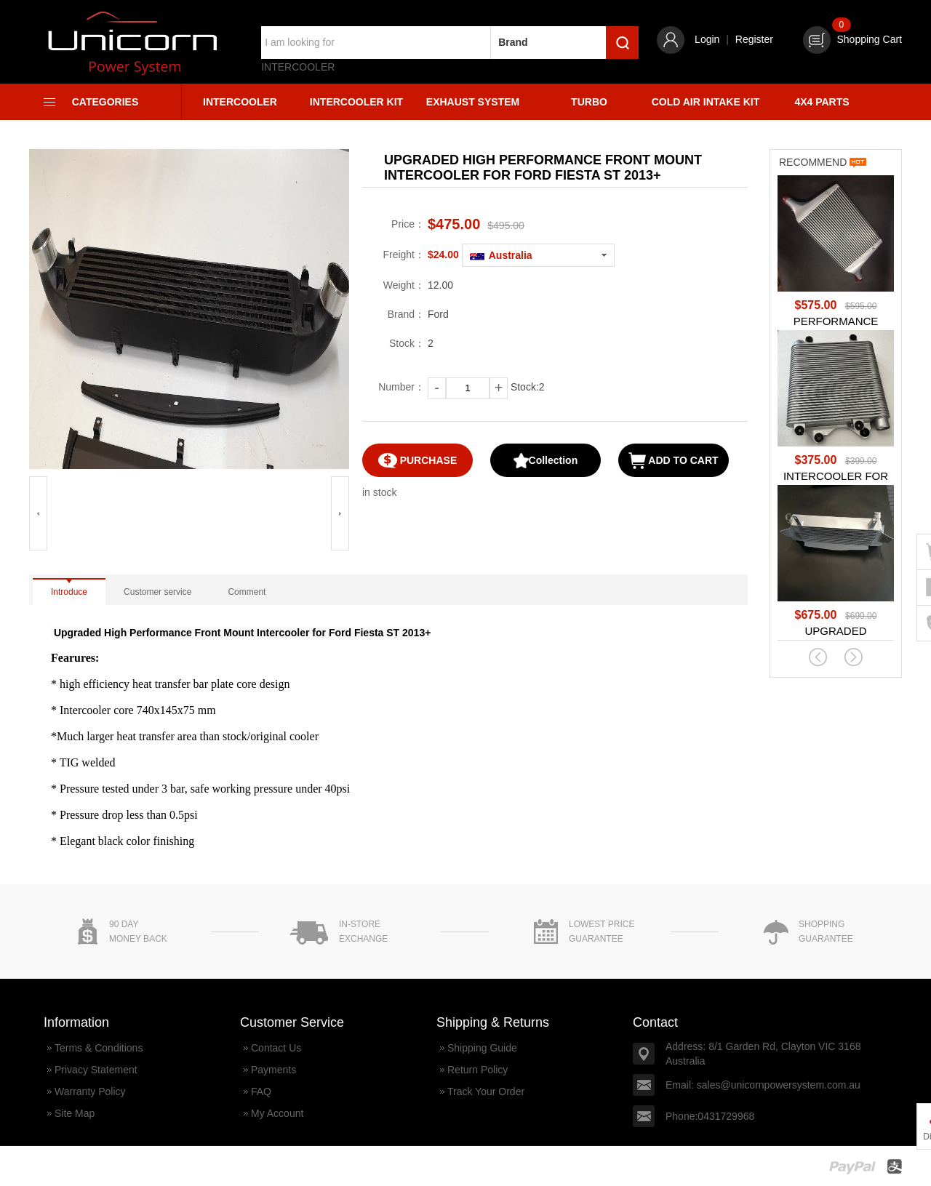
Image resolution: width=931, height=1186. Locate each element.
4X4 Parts (821, 102)
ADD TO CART (673, 460)
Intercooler (298, 67)
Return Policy (477, 1069)
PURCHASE (417, 460)
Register (754, 39)
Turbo (589, 102)
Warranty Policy (90, 1091)
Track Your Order (485, 1091)
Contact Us (276, 1048)
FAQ (261, 1091)
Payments (273, 1069)
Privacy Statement (96, 1069)
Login (707, 39)
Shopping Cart (852, 39)
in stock (379, 492)
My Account (277, 1113)
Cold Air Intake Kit (706, 102)
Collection (546, 460)
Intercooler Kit (356, 102)
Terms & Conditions (99, 1048)
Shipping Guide (482, 1048)
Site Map (75, 1113)
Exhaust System (472, 102)
